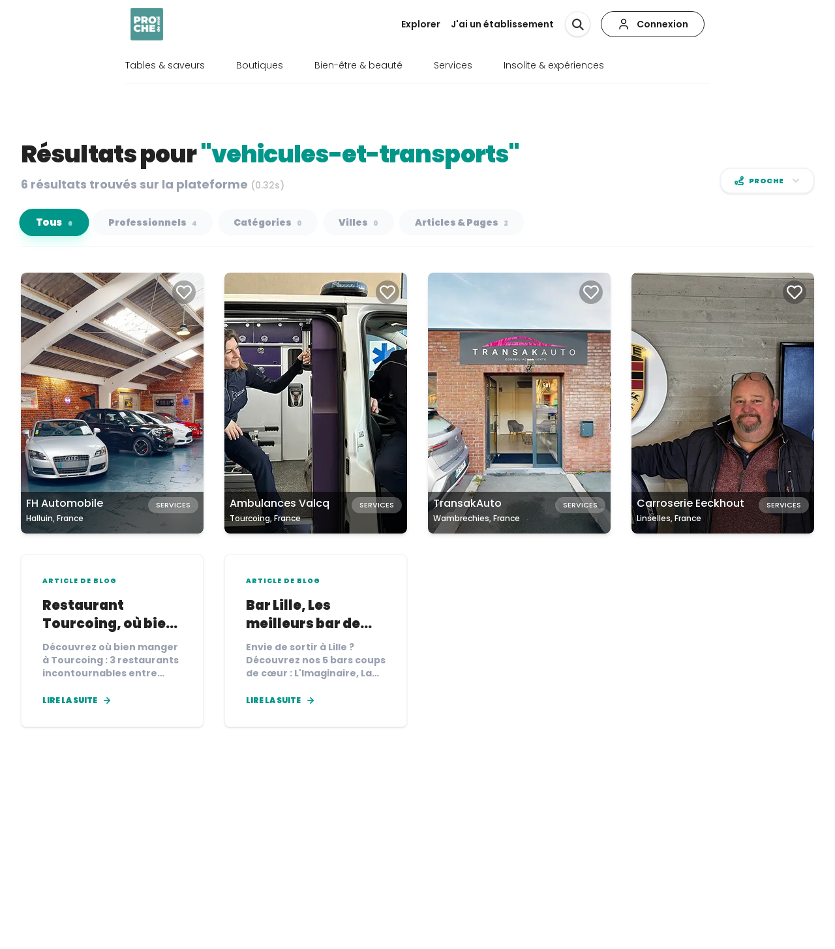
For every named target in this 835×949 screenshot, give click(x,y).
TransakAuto (467, 503)
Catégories (268, 222)
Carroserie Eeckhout (690, 503)
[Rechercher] (577, 24)
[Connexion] (653, 24)
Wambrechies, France (476, 518)
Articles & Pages (461, 222)
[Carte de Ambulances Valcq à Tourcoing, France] (315, 403)
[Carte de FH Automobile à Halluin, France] (112, 403)
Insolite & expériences (554, 65)
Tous (54, 223)
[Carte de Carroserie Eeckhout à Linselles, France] (722, 403)
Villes (358, 222)
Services (453, 65)
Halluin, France (55, 518)
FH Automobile (64, 503)
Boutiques (259, 65)
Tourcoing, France (265, 518)
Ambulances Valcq (279, 503)
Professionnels (152, 222)
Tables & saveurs (165, 65)
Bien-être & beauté (358, 65)
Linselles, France (669, 518)
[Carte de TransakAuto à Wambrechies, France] (519, 403)
